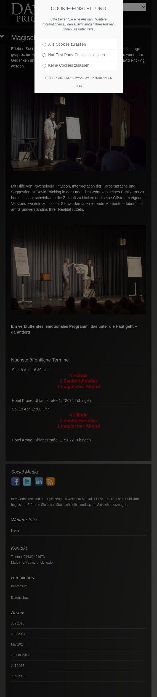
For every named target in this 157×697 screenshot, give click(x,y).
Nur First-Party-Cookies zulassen (73, 52)
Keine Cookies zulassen (65, 63)
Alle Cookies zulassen (64, 42)
